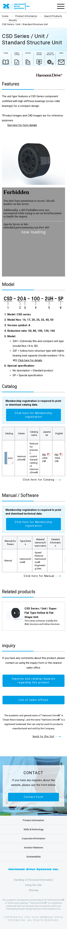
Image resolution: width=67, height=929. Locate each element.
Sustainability (33, 856)
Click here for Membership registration (33, 414)
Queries (61, 53)
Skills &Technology (33, 829)
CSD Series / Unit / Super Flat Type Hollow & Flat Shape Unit (40, 613)
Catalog (5, 53)
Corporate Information (33, 838)
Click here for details (30, 360)
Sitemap (33, 890)
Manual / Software (17, 53)
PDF (44, 454)
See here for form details (22, 125)
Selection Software (39, 53)
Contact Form (33, 796)
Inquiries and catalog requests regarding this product (33, 680)
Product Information (26, 16)
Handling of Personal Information (33, 879)
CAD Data (28, 53)
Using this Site (33, 885)
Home (5, 16)
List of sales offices (33, 699)
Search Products (53, 16)
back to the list (43, 736)
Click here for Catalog (38, 479)
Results (13, 20)
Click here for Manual (39, 576)
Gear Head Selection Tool (50, 53)
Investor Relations (33, 847)
